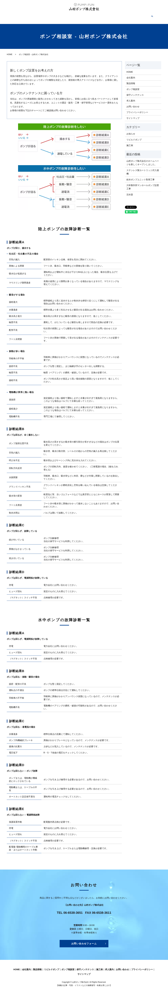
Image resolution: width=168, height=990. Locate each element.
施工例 (112, 16)
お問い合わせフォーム (84, 940)
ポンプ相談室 (77, 16)
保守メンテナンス (96, 16)
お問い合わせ (137, 16)
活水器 (129, 191)
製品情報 (44, 16)
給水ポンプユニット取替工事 (140, 176)
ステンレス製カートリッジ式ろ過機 (142, 169)
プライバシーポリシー (137, 109)
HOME (20, 16)
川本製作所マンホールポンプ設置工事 (142, 184)
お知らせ (130, 130)
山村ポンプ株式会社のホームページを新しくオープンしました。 (142, 160)
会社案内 (31, 16)
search (149, 16)
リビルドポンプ (59, 16)
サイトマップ (132, 115)
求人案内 (123, 16)
